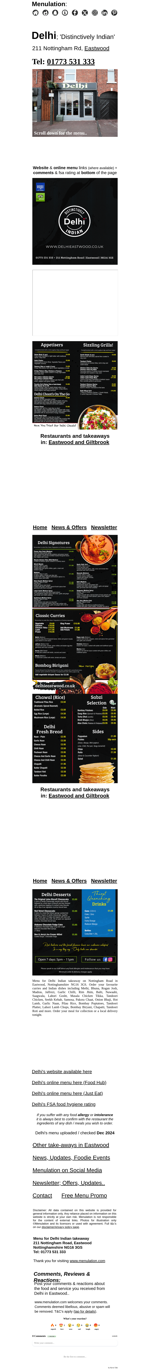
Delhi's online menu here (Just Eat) (67, 1093)
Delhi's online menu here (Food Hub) (69, 1082)
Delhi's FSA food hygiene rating (64, 1104)
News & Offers (69, 881)
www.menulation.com (87, 1261)
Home (40, 881)
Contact (42, 1195)
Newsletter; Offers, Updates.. (69, 1183)
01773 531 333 (71, 61)
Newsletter (104, 881)
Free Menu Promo (84, 1195)
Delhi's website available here (62, 1071)
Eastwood (96, 48)
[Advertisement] (75, 23)
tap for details (85, 1311)
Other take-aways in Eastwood (71, 1145)
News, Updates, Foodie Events (71, 1157)
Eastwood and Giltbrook (79, 796)
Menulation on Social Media (67, 1170)
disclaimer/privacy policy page (60, 1227)
